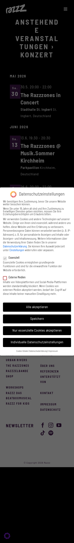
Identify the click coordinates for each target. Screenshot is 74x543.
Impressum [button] (53, 351)
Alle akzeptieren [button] (37, 307)
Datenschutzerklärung (15, 246)
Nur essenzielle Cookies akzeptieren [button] (37, 330)
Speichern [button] (37, 319)
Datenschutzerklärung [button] (38, 351)
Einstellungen (16, 250)
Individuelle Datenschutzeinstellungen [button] (37, 342)
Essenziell (13, 258)
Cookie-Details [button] (22, 351)
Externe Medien (16, 277)
